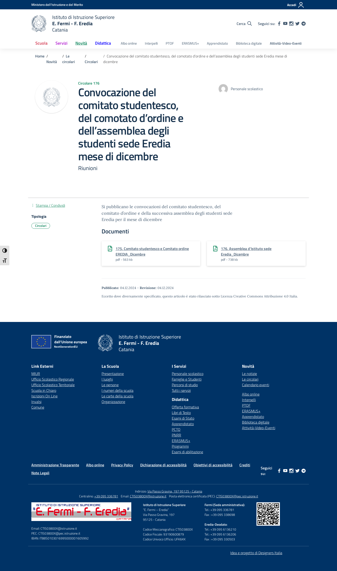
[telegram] (303, 23)
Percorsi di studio (185, 385)
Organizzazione (113, 401)
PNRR (176, 435)
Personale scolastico (187, 373)
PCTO (176, 429)
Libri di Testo (181, 412)
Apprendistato (217, 43)
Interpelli (151, 43)
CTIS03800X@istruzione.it (148, 496)
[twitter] (297, 23)
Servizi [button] (61, 43)
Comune (37, 407)
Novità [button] (81, 43)
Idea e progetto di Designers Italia (256, 553)
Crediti (244, 465)
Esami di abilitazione (187, 452)
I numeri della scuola (117, 390)
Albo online (129, 43)
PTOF (170, 43)
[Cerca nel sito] (244, 24)
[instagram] (291, 23)
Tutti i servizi (181, 390)
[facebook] (279, 23)
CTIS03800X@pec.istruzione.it (237, 496)
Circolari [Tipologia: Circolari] (40, 225)
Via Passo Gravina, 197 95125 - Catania (174, 491)
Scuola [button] (41, 43)
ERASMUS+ (190, 43)
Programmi (180, 446)
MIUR (35, 373)
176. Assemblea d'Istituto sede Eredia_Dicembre (246, 251)
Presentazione (113, 373)
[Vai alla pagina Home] (39, 56)
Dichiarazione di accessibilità (163, 465)
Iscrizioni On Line (44, 396)
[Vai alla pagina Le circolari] (68, 58)
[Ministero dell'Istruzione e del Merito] (57, 4)
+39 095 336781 (106, 496)
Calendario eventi (255, 385)
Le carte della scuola (117, 396)
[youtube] (285, 23)
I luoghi (107, 379)
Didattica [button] (103, 43)
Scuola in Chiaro (43, 390)
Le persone (110, 385)
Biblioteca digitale (249, 43)
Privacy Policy (122, 465)
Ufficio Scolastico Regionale (52, 379)
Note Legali (40, 473)
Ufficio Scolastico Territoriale (53, 385)
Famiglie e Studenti (186, 379)
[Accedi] (296, 5)
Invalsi (36, 401)
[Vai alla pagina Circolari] (91, 61)
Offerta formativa (185, 407)
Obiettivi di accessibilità (213, 465)
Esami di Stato (183, 418)
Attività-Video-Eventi (286, 43)
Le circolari (250, 379)
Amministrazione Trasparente (55, 465)
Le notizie (249, 373)
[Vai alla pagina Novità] (51, 61)
